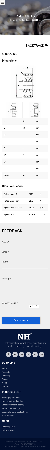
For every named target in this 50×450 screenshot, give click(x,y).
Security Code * (10, 303)
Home (11, 20)
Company (6, 376)
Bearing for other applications (15, 412)
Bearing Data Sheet (23, 20)
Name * (5, 242)
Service (5, 379)
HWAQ (15, 447)
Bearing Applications (11, 398)
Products (6, 372)
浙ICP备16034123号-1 (29, 447)
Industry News (8, 430)
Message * (7, 278)
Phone (5, 262)
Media (4, 383)
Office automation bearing (13, 405)
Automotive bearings (11, 408)
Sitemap (42, 447)
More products (8, 415)
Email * (5, 252)
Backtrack (37, 45)
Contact (5, 386)
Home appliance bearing (12, 401)
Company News (8, 427)
